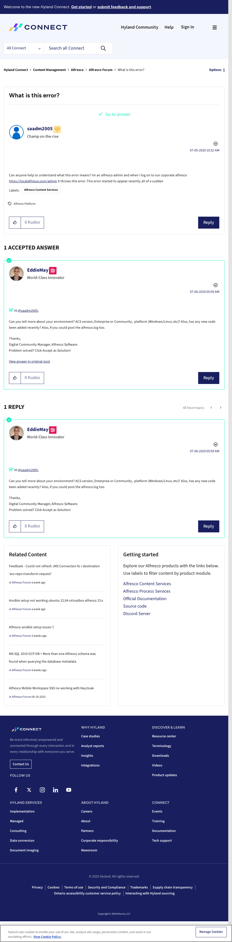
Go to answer (118, 114)
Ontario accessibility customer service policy (87, 893)
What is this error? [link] (131, 69)
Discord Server (136, 614)
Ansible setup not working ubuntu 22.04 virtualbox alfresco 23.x (56, 600)
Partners (87, 830)
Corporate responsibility (99, 840)
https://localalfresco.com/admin (33, 181)
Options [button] (215, 69)
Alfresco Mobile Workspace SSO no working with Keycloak (51, 688)
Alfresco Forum (101, 69)
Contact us (21, 764)
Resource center (164, 736)
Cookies (53, 887)
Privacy (37, 887)
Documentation (164, 830)
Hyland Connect (16, 69)
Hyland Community (139, 27)
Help (169, 27)
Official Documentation (145, 599)
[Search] (78, 48)
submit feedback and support (124, 6)
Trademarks (139, 887)
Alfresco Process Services (147, 591)
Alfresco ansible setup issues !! (31, 627)
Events (157, 811)
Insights (87, 755)
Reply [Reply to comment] (208, 378)
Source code (135, 606)
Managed (16, 821)
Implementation (22, 811)
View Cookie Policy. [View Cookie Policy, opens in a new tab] (47, 937)
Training (158, 821)
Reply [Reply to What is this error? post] (208, 222)
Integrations (90, 765)
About (85, 821)
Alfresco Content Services (41, 190)
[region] (116, 933)
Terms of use (73, 887)
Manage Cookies (211, 932)
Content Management (49, 69)
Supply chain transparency (173, 887)
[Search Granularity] (24, 48)
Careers (86, 811)
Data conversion (22, 840)
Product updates (164, 775)
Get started (81, 6)
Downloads (160, 755)
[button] (15, 222)
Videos (157, 765)
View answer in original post (29, 361)
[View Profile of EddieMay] (37, 270)
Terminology (161, 746)
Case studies (90, 736)
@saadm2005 (28, 310)
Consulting (18, 830)
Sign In (187, 27)
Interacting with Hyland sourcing (149, 893)
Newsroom (89, 850)
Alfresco (77, 69)
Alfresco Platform (25, 204)
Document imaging (24, 850)
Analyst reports (92, 746)
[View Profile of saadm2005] (40, 128)
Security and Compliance (106, 887)
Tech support (162, 840)
